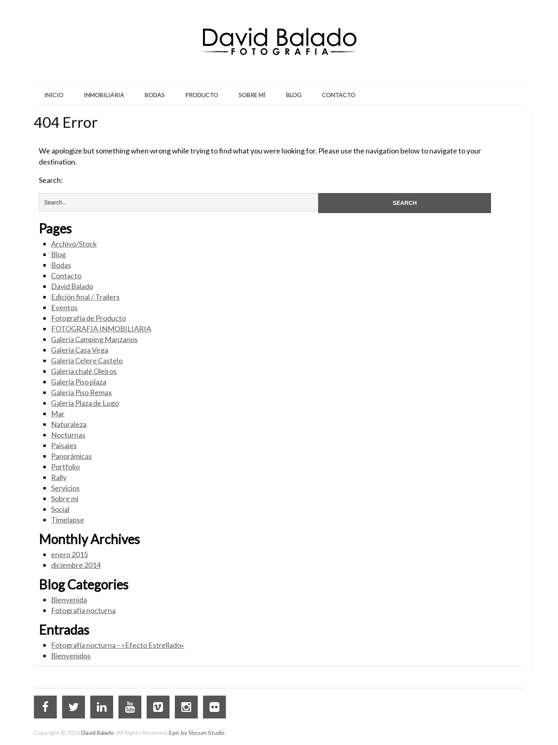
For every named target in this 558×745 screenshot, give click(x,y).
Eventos (64, 307)
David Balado (72, 286)
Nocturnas (68, 434)
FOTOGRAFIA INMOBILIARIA (101, 328)
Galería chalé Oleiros (84, 371)
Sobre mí (252, 94)
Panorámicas (71, 455)
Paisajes (64, 445)
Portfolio (65, 466)
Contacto (338, 94)
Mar (58, 413)
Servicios (65, 487)
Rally (59, 477)
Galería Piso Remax (81, 392)
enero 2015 (69, 554)
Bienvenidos (71, 655)
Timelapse (67, 519)
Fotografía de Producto (88, 318)
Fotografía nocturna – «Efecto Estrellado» (117, 644)
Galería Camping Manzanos (94, 339)
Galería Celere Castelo (87, 360)
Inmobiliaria (104, 94)
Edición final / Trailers (85, 296)
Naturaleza (69, 424)
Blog (293, 94)
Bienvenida (69, 599)
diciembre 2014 (75, 564)
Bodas (155, 94)
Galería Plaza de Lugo (85, 402)
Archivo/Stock (74, 243)
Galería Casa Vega (79, 349)
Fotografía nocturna (83, 610)
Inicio (53, 94)
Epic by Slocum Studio (197, 732)
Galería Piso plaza (78, 381)
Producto (201, 94)
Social (60, 509)
